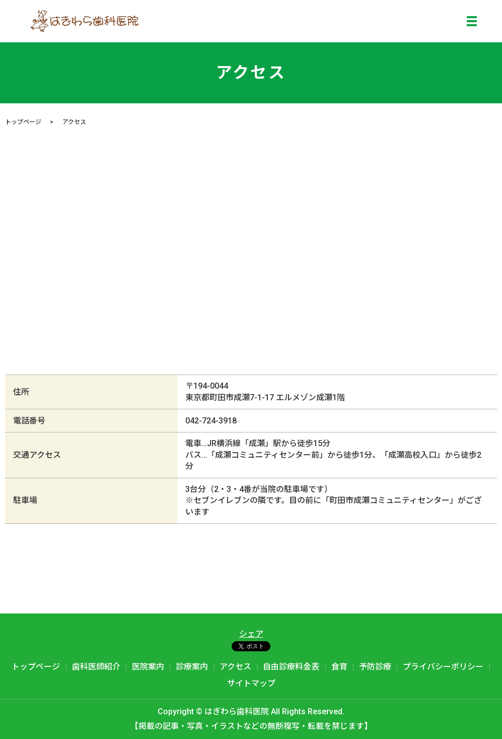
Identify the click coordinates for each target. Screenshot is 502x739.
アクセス (235, 666)
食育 (339, 666)
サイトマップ (251, 683)
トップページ (23, 122)
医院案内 (148, 666)
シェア (251, 634)
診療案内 (192, 666)
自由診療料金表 (291, 666)
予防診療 (375, 666)
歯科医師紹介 (96, 666)
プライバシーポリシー (443, 666)
